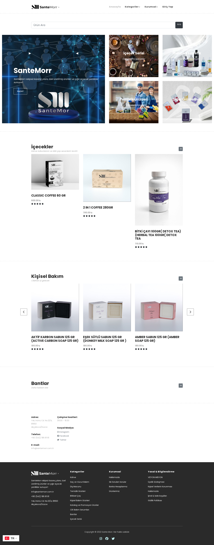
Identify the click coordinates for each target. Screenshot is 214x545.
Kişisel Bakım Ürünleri (80, 500)
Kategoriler (132, 6)
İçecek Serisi (76, 519)
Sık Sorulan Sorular (117, 482)
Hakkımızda (114, 477)
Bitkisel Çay (75, 495)
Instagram (63, 432)
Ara (179, 24)
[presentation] (24, 312)
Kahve (73, 477)
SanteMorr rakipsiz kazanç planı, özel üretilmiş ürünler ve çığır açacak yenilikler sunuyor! (48, 483)
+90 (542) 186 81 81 (40, 437)
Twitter (61, 439)
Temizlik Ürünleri (77, 491)
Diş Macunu (75, 486)
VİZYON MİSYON (155, 477)
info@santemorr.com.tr (42, 448)
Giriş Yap (167, 6)
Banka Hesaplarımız (118, 486)
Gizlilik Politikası (155, 500)
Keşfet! (20, 91)
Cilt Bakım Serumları (79, 509)
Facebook (63, 436)
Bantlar (73, 514)
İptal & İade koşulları (157, 495)
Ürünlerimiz (114, 491)
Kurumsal (150, 6)
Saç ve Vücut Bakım (79, 482)
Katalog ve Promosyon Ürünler (84, 505)
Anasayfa (115, 6)
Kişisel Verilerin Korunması (160, 486)
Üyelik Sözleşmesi (156, 482)
